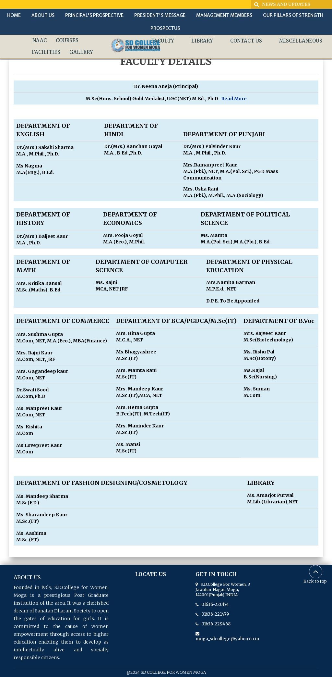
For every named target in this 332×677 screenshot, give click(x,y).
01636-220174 (213, 604)
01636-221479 (213, 614)
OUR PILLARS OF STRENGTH (293, 15)
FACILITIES (46, 52)
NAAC (39, 40)
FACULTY (162, 41)
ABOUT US (42, 15)
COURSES (67, 40)
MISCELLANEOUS (300, 41)
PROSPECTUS (165, 28)
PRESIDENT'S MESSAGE (159, 15)
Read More (234, 99)
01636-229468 (214, 624)
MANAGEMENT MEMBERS (224, 15)
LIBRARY (202, 41)
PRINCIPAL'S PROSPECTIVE (94, 15)
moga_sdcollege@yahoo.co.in (227, 636)
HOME (14, 15)
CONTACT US (246, 41)
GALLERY (81, 52)
